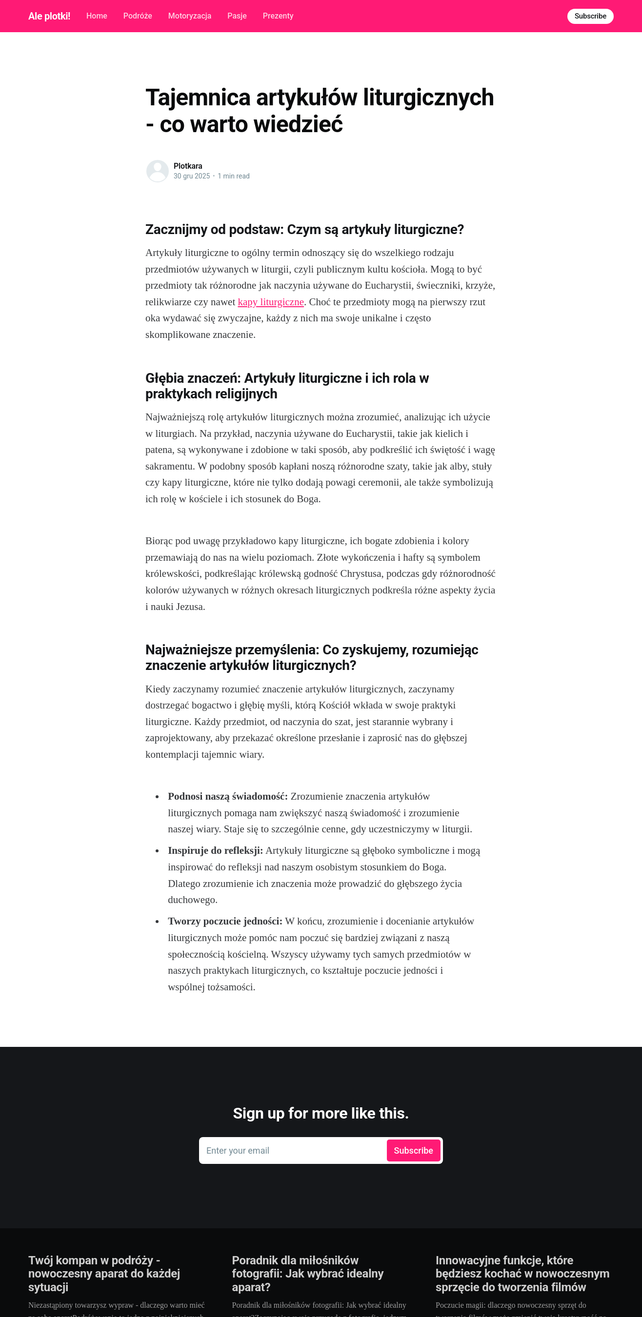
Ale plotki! (49, 16)
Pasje (237, 15)
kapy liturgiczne (271, 302)
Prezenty (278, 15)
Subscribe (590, 16)
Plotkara (188, 166)
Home (96, 15)
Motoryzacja (190, 15)
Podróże (137, 15)
